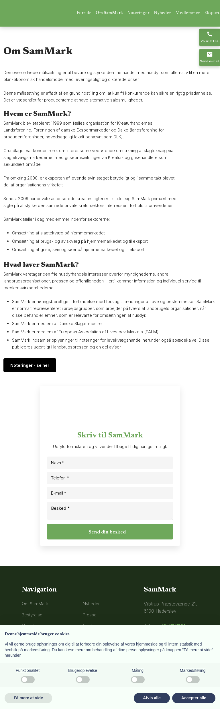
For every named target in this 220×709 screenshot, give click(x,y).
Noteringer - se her (29, 365)
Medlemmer (187, 13)
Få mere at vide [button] (28, 698)
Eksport (211, 13)
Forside (84, 13)
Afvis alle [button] (151, 698)
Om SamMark (109, 13)
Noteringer (138, 13)
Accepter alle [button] (193, 698)
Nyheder (162, 13)
